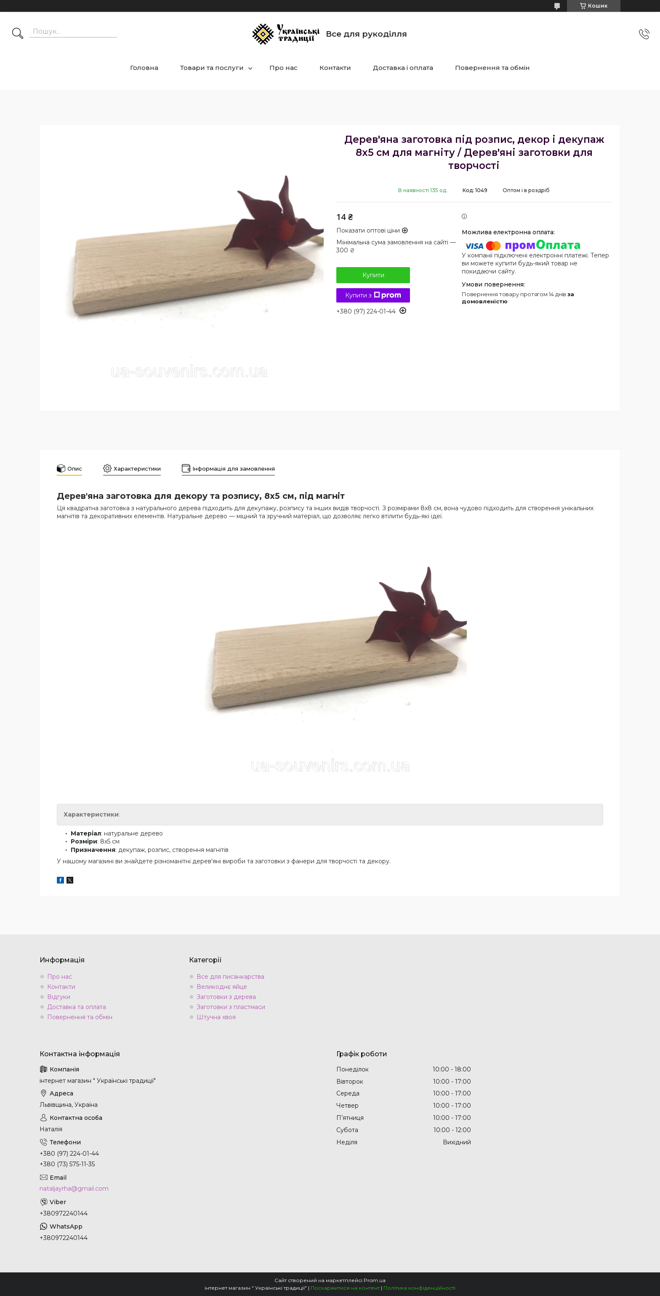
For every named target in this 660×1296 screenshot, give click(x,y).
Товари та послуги (212, 68)
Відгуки (58, 997)
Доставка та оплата (76, 1007)
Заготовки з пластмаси (231, 1007)
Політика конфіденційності (419, 1288)
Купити (373, 275)
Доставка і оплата (403, 68)
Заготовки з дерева (226, 997)
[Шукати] (17, 34)
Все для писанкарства (230, 976)
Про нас (283, 68)
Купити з (373, 295)
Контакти (335, 68)
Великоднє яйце (222, 987)
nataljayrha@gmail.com (74, 1188)
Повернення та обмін (492, 68)
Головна (144, 68)
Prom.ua (375, 1280)
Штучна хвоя (216, 1017)
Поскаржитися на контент (345, 1288)
